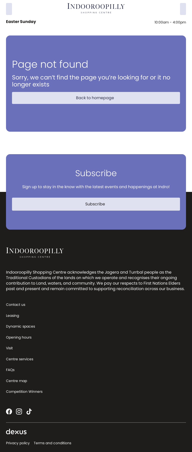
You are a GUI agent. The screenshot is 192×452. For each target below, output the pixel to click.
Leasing (12, 315)
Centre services (19, 359)
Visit (9, 348)
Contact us (15, 304)
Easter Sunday (21, 21)
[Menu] (183, 9)
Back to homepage (98, 98)
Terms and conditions (52, 443)
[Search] (9, 9)
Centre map (16, 380)
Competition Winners (24, 391)
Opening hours (19, 337)
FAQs (10, 369)
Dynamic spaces (20, 326)
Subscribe (98, 204)
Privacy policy (18, 443)
